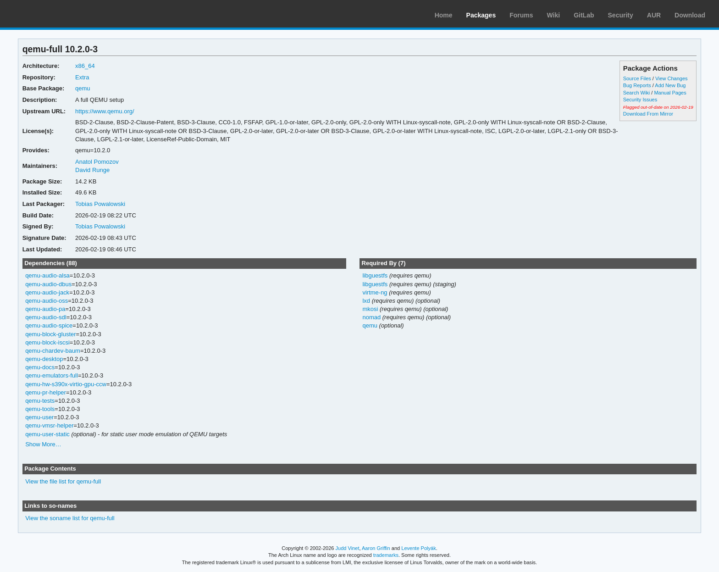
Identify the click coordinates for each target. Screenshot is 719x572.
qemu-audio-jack (47, 292)
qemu (82, 88)
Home (444, 15)
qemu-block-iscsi (47, 342)
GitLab (584, 15)
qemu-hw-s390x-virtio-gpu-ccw (65, 384)
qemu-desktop (44, 358)
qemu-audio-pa (45, 308)
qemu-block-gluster (50, 334)
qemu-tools (40, 408)
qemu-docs (40, 367)
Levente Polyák (418, 548)
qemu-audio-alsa (47, 275)
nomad (371, 317)
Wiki (553, 15)
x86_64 (85, 65)
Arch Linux (50, 14)
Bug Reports (637, 85)
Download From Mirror (648, 114)
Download (690, 15)
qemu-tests (40, 400)
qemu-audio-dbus (48, 284)
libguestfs (374, 275)
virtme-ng (374, 292)
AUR (654, 15)
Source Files (637, 78)
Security (620, 15)
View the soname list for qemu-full (70, 518)
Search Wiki (636, 92)
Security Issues (640, 99)
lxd (366, 300)
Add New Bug (670, 85)
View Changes (671, 78)
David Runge (92, 170)
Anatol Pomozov (97, 161)
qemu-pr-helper (45, 392)
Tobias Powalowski (100, 203)
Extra (82, 77)
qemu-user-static (47, 434)
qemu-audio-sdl (45, 317)
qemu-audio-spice (48, 325)
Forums (521, 15)
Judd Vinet (348, 548)
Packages (481, 15)
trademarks (385, 555)
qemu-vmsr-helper (49, 425)
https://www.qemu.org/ (104, 111)
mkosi (370, 308)
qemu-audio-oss (46, 300)
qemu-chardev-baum (52, 350)
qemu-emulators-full (51, 375)
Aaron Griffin (376, 548)
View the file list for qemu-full (63, 481)
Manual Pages (670, 92)
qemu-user (39, 417)
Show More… (43, 444)
